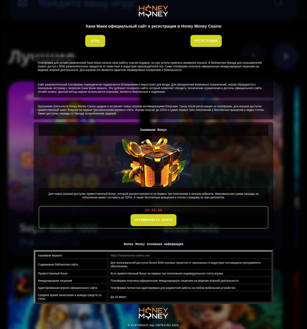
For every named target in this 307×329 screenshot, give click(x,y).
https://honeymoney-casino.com (130, 255)
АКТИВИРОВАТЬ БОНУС (154, 220)
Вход (95, 41)
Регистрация (206, 41)
